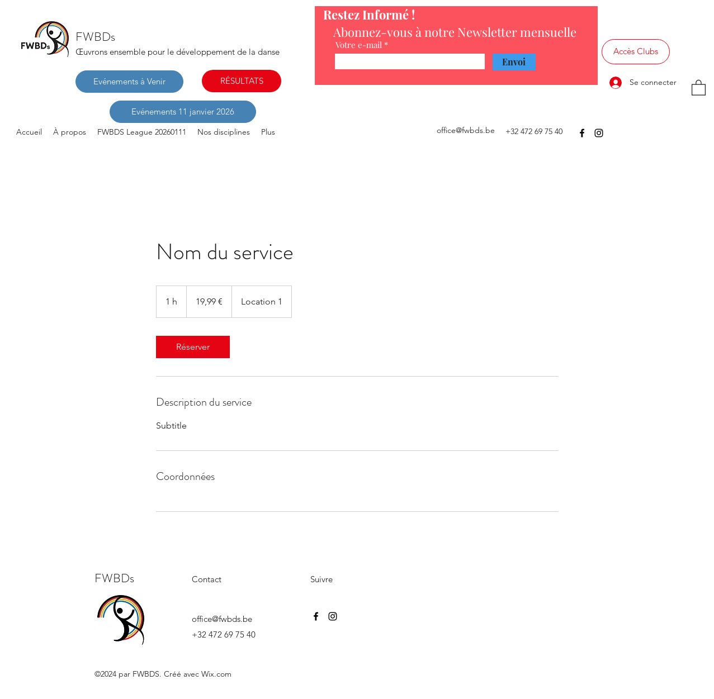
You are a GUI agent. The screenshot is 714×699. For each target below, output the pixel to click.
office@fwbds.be (466, 130)
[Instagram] (598, 133)
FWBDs (95, 36)
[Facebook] (582, 133)
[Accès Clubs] (636, 51)
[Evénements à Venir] (129, 81)
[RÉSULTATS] (241, 81)
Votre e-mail (358, 45)
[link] (193, 347)
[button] (699, 87)
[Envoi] (514, 62)
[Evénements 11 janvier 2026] (183, 112)
